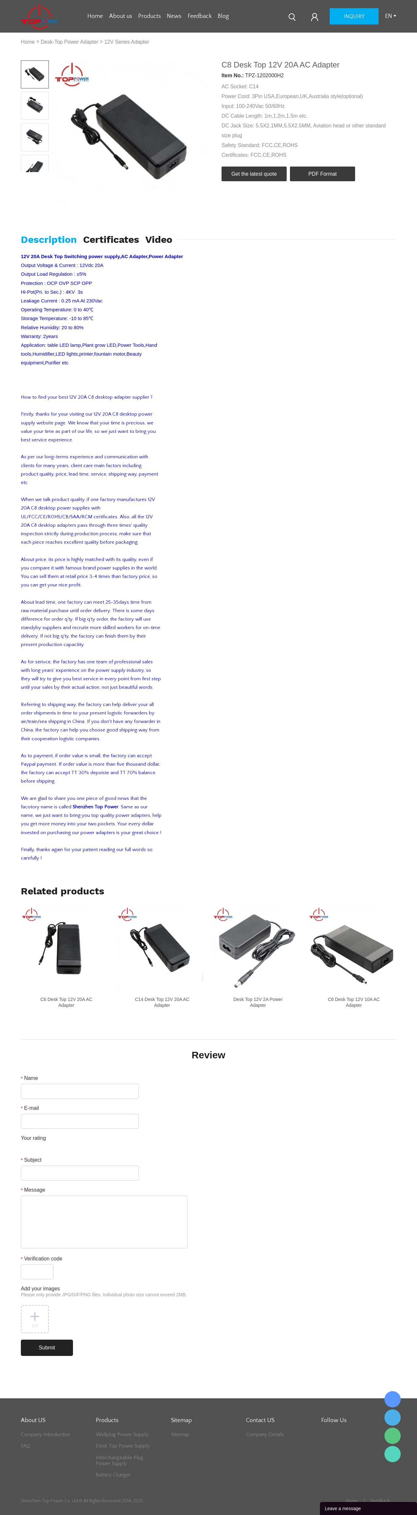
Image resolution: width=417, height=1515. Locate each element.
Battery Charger (113, 1475)
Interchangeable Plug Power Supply (119, 1460)
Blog (223, 16)
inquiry (354, 16)
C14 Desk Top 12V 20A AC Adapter (162, 1002)
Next (42, 177)
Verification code (41, 1258)
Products (149, 16)
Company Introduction (45, 1434)
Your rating (33, 1138)
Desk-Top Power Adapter (69, 42)
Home (95, 16)
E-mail (30, 1108)
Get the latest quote (254, 174)
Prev (28, 177)
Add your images (104, 1291)
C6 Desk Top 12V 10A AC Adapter (354, 1002)
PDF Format (322, 174)
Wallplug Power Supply (122, 1434)
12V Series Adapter (126, 42)
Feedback (200, 16)
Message (33, 1190)
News (174, 16)
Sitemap (180, 1434)
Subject (31, 1160)
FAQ (25, 1446)
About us (120, 16)
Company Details (265, 1434)
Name (29, 1078)
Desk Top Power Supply (123, 1446)
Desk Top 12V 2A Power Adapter (258, 1002)
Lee (392, 1454)
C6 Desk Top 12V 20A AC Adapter (66, 1002)
